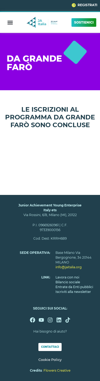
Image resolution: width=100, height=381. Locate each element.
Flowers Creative (56, 370)
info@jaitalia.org (68, 267)
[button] (10, 22)
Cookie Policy (50, 360)
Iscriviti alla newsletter (73, 292)
